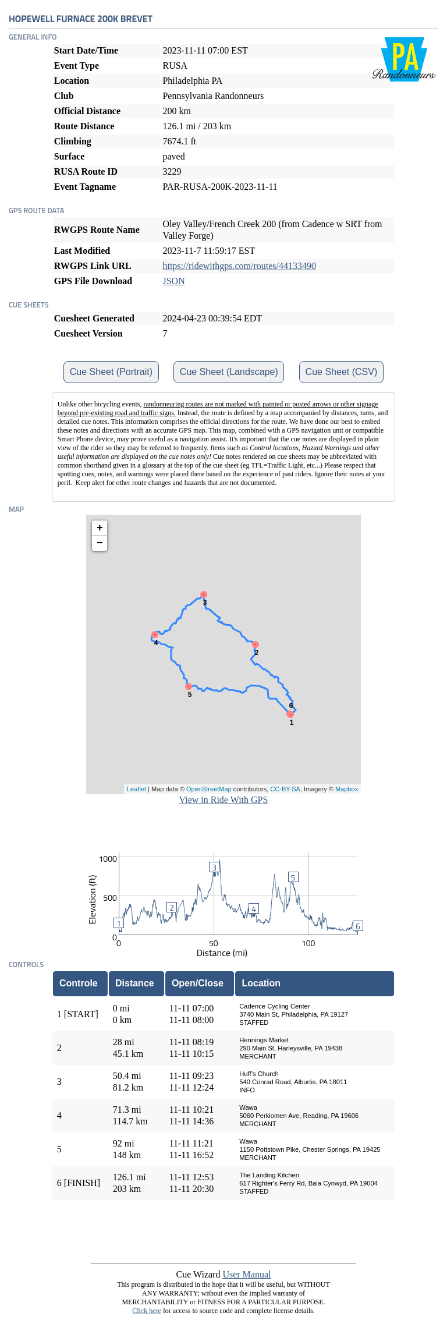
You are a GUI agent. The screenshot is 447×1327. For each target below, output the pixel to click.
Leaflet (136, 788)
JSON (173, 281)
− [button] (100, 543)
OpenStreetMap (209, 788)
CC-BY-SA (285, 788)
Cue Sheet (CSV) (342, 372)
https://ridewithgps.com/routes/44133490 (239, 266)
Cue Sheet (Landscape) (229, 372)
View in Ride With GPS (223, 800)
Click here (146, 1311)
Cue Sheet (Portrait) (111, 372)
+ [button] (100, 528)
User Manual (246, 1274)
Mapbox (346, 788)
